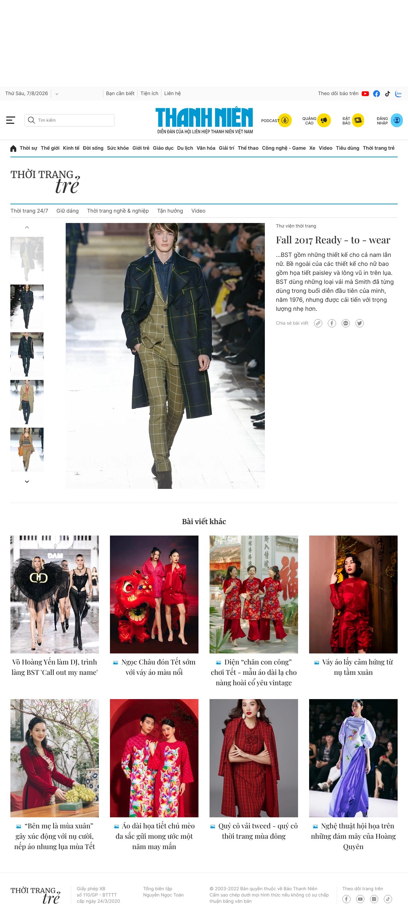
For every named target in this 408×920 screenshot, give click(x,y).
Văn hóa (206, 148)
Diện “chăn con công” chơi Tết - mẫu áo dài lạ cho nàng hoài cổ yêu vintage (254, 672)
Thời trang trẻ (379, 148)
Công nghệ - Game (284, 148)
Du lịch (185, 148)
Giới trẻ (140, 148)
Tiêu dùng (348, 148)
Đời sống (93, 148)
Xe (312, 148)
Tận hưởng (170, 210)
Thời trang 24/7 (29, 210)
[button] (27, 227)
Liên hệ (172, 93)
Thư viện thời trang (296, 226)
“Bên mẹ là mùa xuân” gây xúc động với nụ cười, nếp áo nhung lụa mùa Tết (54, 836)
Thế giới (50, 148)
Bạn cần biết (120, 93)
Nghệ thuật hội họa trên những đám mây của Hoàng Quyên (353, 836)
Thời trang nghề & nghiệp (118, 210)
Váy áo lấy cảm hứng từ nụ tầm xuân (357, 667)
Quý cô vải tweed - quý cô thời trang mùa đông (257, 831)
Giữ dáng (67, 210)
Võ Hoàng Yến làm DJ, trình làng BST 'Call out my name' (54, 667)
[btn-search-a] (31, 120)
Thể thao (248, 148)
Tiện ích (149, 93)
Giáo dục (163, 148)
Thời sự (28, 148)
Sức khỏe (118, 148)
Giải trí (226, 148)
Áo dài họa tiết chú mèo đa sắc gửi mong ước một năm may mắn (155, 836)
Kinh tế (71, 148)
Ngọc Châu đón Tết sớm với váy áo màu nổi (157, 667)
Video (325, 148)
